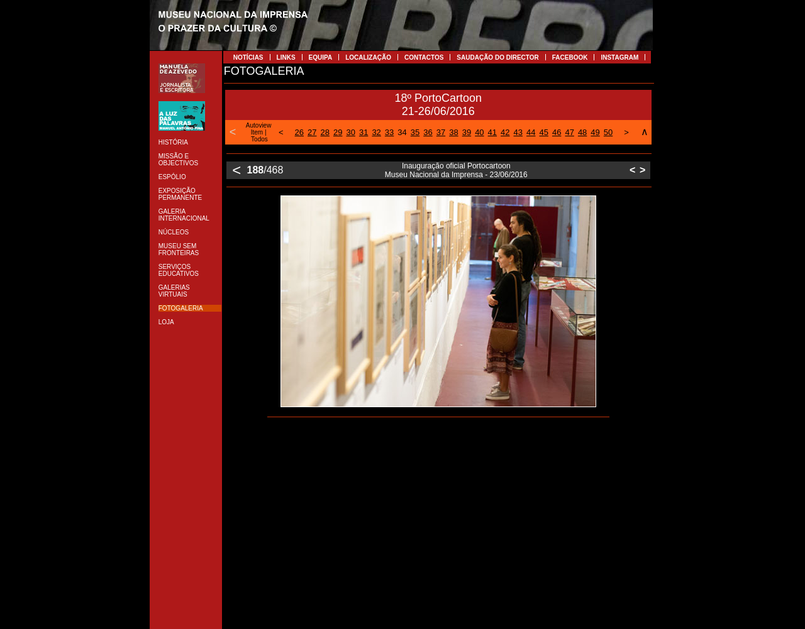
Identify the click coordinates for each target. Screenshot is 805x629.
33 (389, 132)
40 (479, 132)
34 (401, 132)
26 (299, 132)
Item (257, 132)
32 (376, 132)
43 (518, 132)
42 (505, 132)
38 (453, 132)
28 (325, 132)
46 (556, 132)
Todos (259, 139)
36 (427, 132)
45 (543, 132)
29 (337, 132)
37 (440, 132)
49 (595, 132)
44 (530, 132)
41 (492, 132)
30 (350, 132)
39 (466, 132)
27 (312, 132)
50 (608, 132)
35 (415, 132)
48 (582, 132)
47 (569, 132)
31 (363, 132)
